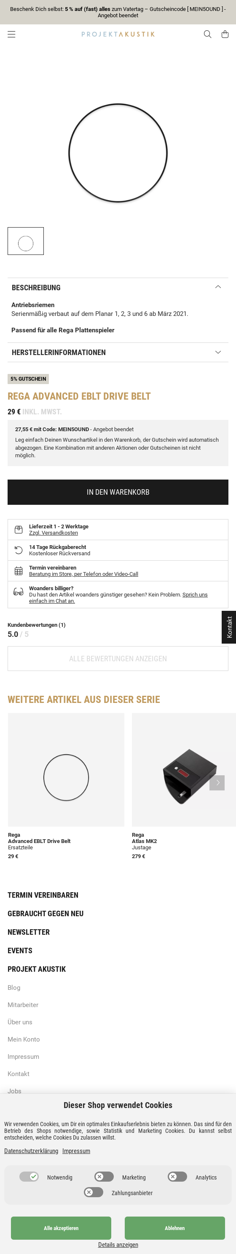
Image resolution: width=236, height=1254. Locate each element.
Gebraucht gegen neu (45, 913)
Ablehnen (140, 1237)
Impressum (23, 1056)
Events (20, 950)
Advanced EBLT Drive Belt (39, 841)
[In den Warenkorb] (118, 492)
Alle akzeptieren (49, 1237)
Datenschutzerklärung (31, 1160)
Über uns (20, 1022)
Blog (14, 988)
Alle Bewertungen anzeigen (118, 658)
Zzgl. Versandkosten (53, 533)
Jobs (14, 1091)
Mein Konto (24, 1039)
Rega (19, 396)
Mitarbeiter (23, 1005)
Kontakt (19, 1074)
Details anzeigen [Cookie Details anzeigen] (209, 1245)
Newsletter (29, 932)
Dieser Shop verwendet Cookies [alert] (118, 1114)
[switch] (29, 1185)
